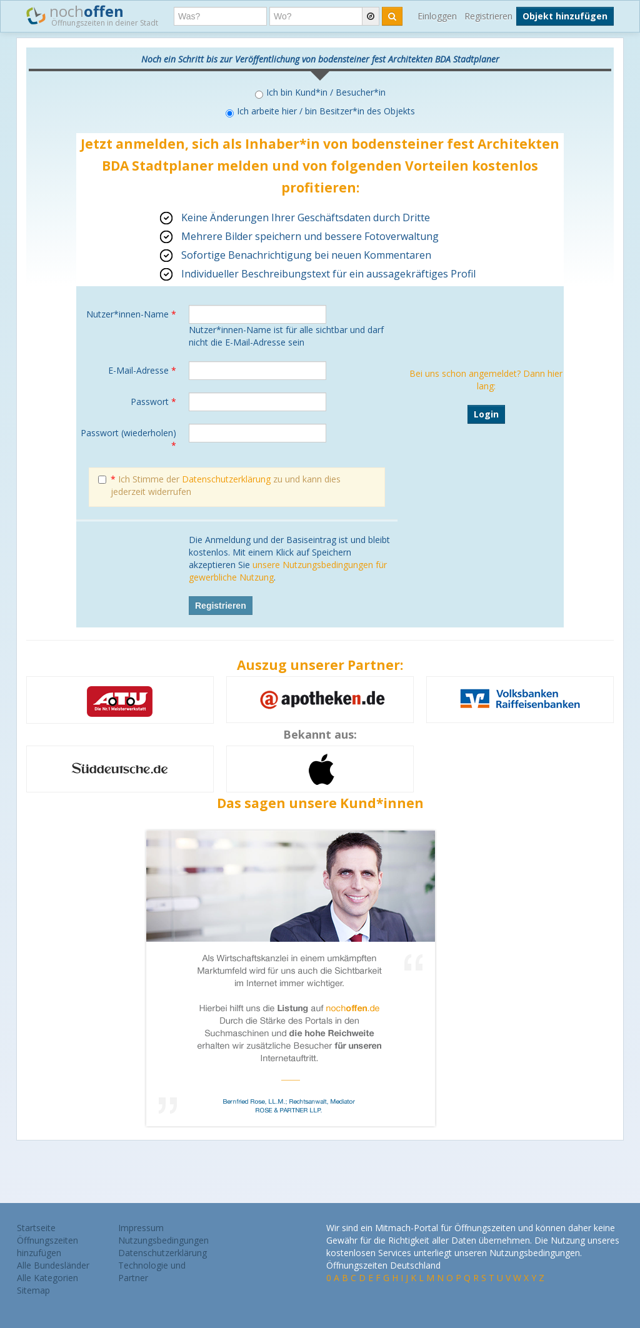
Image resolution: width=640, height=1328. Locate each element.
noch (92, 15)
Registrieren (488, 16)
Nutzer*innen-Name (131, 314)
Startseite (36, 1228)
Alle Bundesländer (53, 1265)
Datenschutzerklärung (226, 479)
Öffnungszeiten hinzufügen (47, 1246)
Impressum (141, 1228)
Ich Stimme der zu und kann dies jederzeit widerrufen (219, 485)
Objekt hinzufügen (565, 16)
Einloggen (437, 16)
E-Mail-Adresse (142, 370)
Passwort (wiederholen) (128, 439)
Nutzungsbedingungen (163, 1240)
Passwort (153, 401)
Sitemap (33, 1290)
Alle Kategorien (47, 1278)
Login (486, 414)
